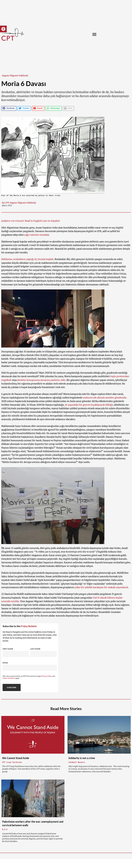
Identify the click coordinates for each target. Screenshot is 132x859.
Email (5, 663)
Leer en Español (51, 220)
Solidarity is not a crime (81, 758)
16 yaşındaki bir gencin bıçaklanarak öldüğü (89, 404)
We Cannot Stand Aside (15, 758)
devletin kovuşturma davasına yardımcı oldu (41, 380)
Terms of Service (9, 678)
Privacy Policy (46, 676)
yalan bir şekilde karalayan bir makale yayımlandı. (102, 587)
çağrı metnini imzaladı (36, 234)
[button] (3, 29)
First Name (8, 649)
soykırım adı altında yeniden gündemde (104, 397)
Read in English (33, 220)
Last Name (35, 649)
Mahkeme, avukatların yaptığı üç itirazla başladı (27, 259)
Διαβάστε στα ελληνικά (12, 220)
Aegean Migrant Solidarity (15, 75)
